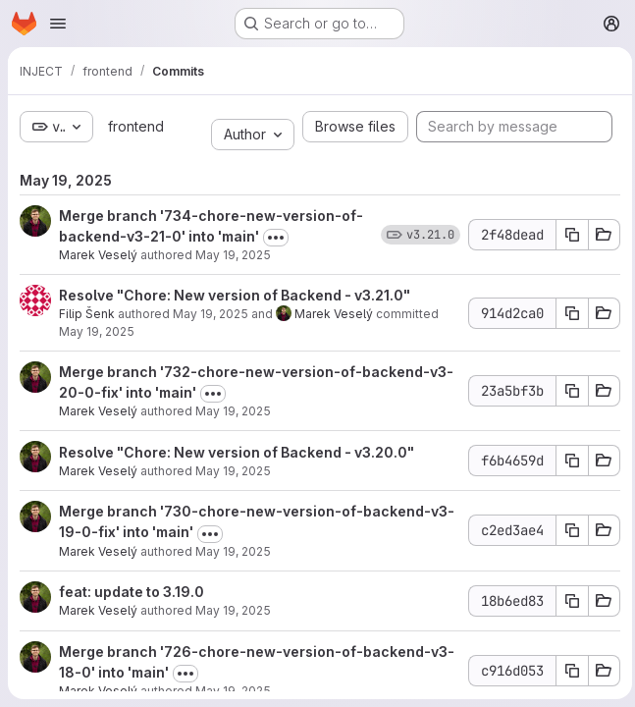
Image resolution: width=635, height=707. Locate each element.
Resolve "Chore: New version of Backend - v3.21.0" (234, 295)
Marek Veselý (98, 254)
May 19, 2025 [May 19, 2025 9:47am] (233, 690)
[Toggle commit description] (276, 237)
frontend (134, 126)
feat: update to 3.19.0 (131, 591)
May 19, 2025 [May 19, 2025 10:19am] (233, 411)
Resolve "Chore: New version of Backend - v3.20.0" (236, 452)
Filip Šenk (87, 313)
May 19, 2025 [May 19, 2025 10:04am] (233, 551)
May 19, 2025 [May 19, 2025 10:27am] (233, 254)
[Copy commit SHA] (567, 234)
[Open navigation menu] (58, 23)
